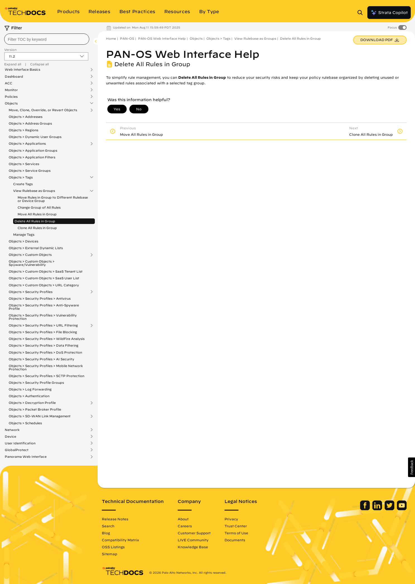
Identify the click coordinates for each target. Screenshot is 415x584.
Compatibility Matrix (120, 540)
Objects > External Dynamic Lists (36, 248)
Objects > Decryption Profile (32, 402)
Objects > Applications (27, 143)
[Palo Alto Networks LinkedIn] (377, 509)
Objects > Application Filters (32, 157)
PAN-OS (127, 38)
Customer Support (194, 533)
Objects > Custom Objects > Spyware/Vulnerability (31, 262)
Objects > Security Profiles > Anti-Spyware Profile (44, 306)
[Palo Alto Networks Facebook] (365, 509)
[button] (411, 467)
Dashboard (14, 76)
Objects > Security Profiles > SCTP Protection (46, 376)
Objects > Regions (23, 130)
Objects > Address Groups (30, 123)
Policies (11, 96)
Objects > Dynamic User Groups (35, 137)
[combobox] (46, 39)
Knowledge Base (193, 547)
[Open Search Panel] (362, 12)
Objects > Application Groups (33, 150)
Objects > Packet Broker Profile (35, 409)
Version (10, 49)
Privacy (231, 519)
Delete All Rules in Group (35, 221)
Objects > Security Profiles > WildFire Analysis (47, 338)
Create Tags (23, 184)
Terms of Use (236, 533)
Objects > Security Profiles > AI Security (41, 359)
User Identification (20, 443)
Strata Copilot (389, 12)
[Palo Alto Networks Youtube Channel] (402, 509)
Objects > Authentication (29, 396)
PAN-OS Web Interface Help (162, 38)
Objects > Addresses (25, 116)
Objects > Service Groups (29, 170)
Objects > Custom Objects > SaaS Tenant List (46, 271)
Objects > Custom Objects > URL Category (44, 285)
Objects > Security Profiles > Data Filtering (43, 345)
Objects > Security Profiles (30, 292)
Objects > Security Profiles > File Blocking (43, 332)
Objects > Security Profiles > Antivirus (40, 298)
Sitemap (109, 554)
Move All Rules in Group (37, 214)
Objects (11, 103)
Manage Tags (23, 234)
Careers (185, 526)
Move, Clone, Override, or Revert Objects (43, 110)
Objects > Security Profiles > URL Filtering (43, 325)
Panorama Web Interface (26, 456)
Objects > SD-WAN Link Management (40, 416)
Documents (235, 540)
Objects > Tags (21, 177)
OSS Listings (113, 547)
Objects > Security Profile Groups (36, 382)
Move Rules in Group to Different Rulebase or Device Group (53, 199)
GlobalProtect (16, 450)
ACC (8, 83)
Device (10, 436)
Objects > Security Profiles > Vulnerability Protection (43, 316)
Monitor (11, 90)
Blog (106, 533)
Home (111, 38)
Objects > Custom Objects (30, 254)
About (183, 519)
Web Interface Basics (22, 69)
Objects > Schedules (25, 423)
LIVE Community (193, 540)
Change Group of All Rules (39, 207)
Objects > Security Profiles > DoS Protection (45, 352)
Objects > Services (24, 164)
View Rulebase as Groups (34, 190)
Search (108, 526)
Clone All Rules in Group (37, 228)
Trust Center (236, 526)
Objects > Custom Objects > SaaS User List (44, 278)
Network (12, 430)
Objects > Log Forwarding (30, 389)
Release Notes (115, 519)
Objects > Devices (23, 241)
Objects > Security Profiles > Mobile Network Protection (46, 367)
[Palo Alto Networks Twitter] (390, 509)
